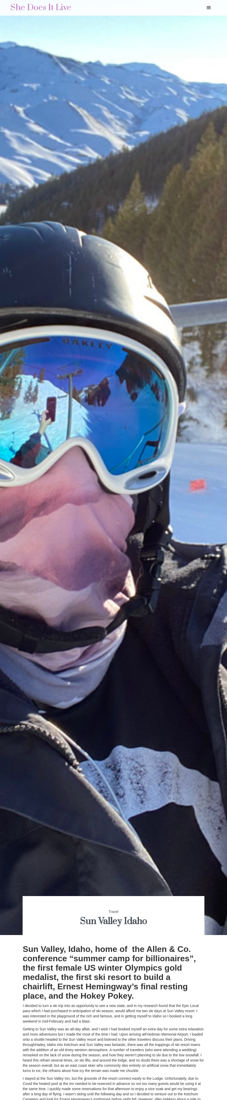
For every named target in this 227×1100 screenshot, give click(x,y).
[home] (40, 8)
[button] (209, 8)
